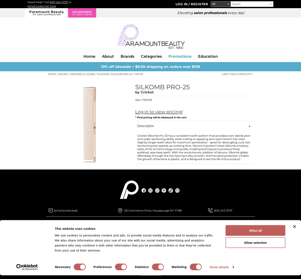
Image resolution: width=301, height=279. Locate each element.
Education (208, 56)
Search (270, 4)
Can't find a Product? (237, 74)
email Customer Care (42, 6)
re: (82, 13)
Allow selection (255, 246)
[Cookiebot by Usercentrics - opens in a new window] (27, 271)
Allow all (255, 234)
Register (199, 4)
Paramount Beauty (46, 13)
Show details (219, 271)
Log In (182, 4)
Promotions (179, 56)
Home (89, 56)
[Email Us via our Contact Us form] (65, 210)
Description (145, 126)
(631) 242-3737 (59, 2)
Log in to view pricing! (159, 111)
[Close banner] (294, 230)
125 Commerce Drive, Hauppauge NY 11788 (153, 210)
